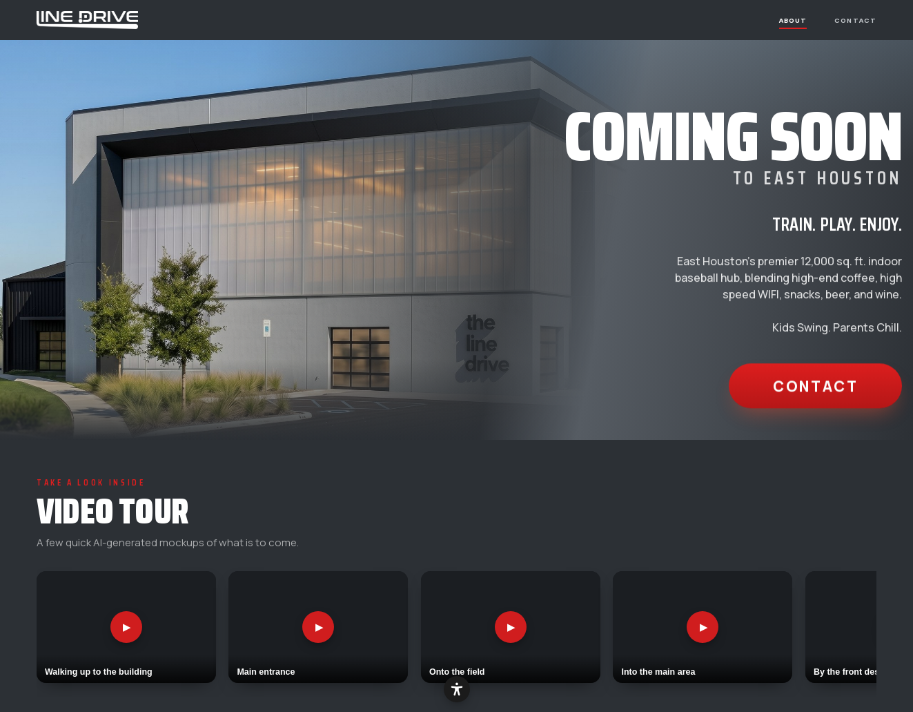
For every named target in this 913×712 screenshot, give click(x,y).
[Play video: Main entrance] (318, 627)
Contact (855, 19)
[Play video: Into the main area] (702, 627)
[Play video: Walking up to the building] (126, 627)
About (793, 19)
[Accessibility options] (457, 689)
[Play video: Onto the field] (510, 627)
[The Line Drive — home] (87, 20)
